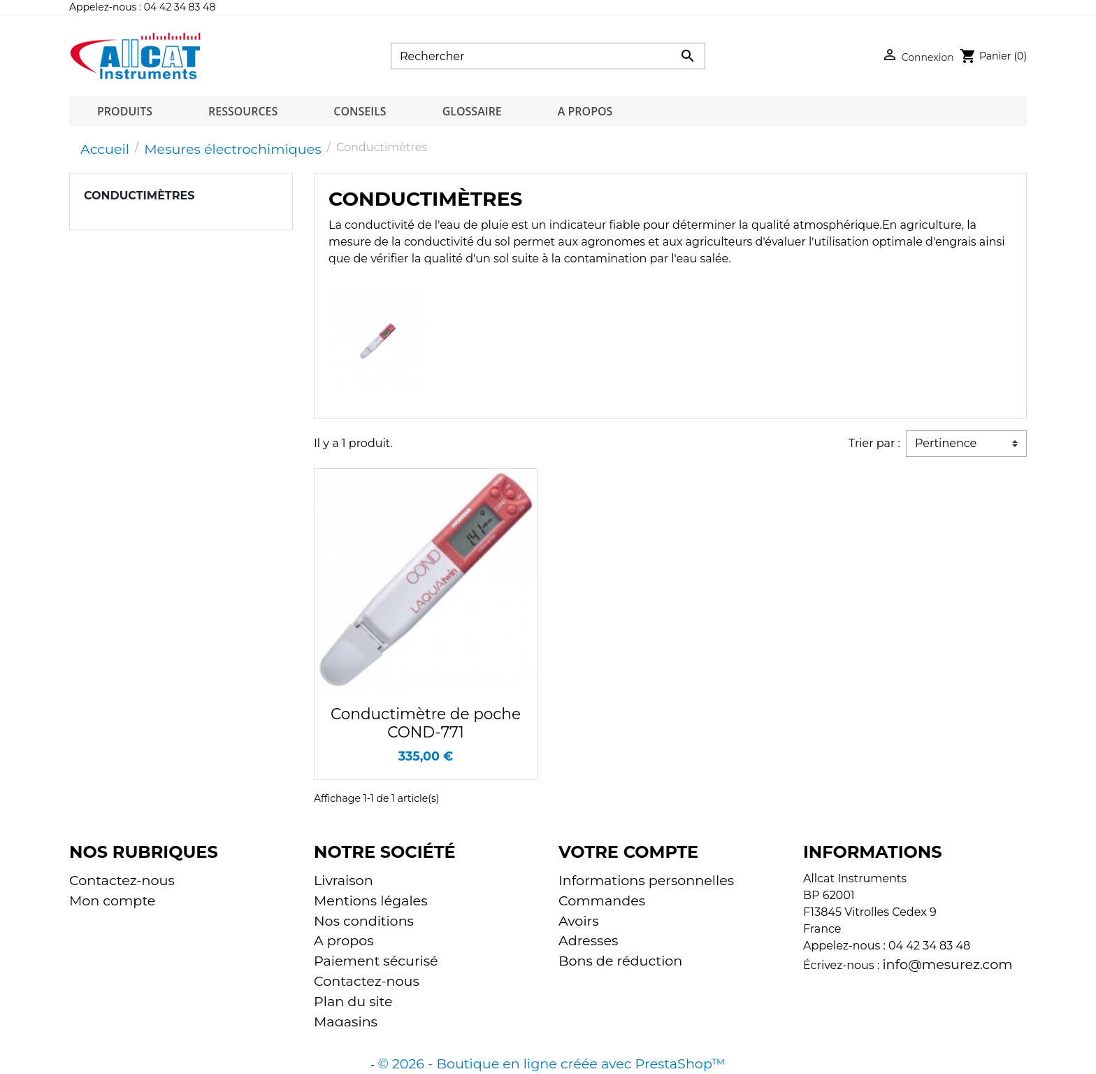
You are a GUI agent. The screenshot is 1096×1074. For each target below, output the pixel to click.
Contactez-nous (122, 880)
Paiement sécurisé (376, 960)
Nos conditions (364, 920)
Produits (124, 111)
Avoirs (578, 920)
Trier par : (874, 443)
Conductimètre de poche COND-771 (426, 723)
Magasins (345, 1021)
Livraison (343, 880)
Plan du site (353, 1001)
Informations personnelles (646, 880)
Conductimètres (139, 195)
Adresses (588, 940)
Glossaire (472, 111)
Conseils (359, 111)
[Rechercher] (548, 56)
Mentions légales (371, 900)
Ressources (242, 111)
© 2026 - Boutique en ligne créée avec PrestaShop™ (551, 1052)
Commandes (601, 900)
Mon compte (112, 900)
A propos (585, 111)
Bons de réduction (620, 960)
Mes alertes (596, 981)
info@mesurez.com (947, 964)
